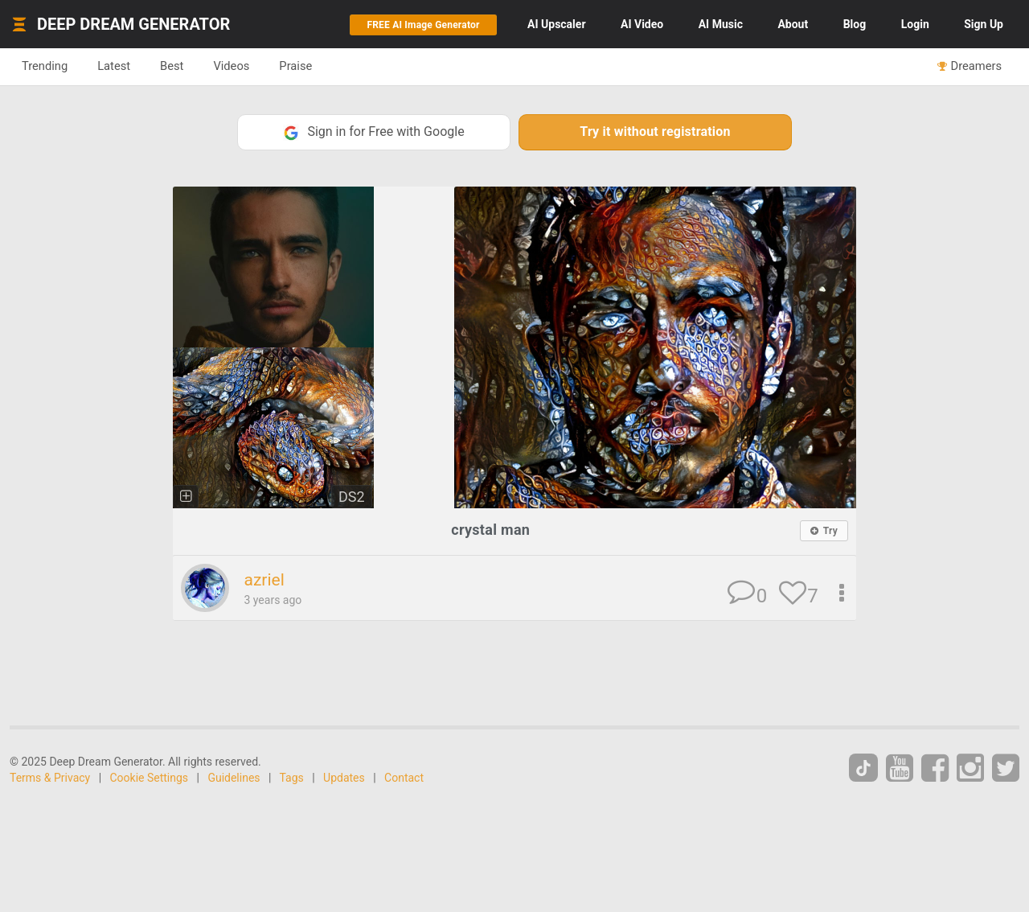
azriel (264, 580)
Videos (231, 66)
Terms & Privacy (50, 777)
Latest (113, 66)
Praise (295, 66)
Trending (45, 66)
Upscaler (556, 24)
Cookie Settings (149, 777)
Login (915, 24)
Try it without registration (655, 131)
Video (642, 24)
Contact (404, 777)
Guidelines (233, 777)
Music (721, 24)
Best (171, 66)
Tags (292, 777)
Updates (344, 777)
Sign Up (983, 24)
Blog (855, 24)
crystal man (490, 529)
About (792, 24)
